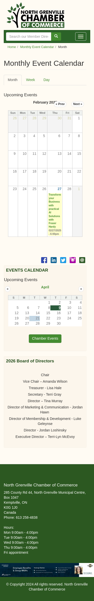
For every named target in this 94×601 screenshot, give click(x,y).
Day (46, 80)
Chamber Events (45, 338)
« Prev (60, 104)
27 (60, 189)
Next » (77, 104)
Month (15, 81)
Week (30, 80)
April (45, 287)
